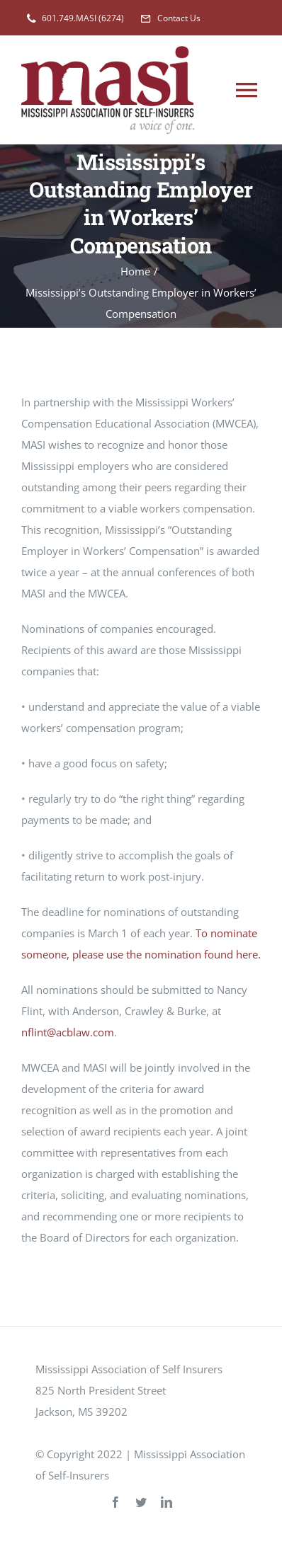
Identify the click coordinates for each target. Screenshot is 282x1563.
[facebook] (115, 1502)
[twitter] (141, 1502)
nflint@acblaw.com (67, 1032)
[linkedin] (166, 1502)
